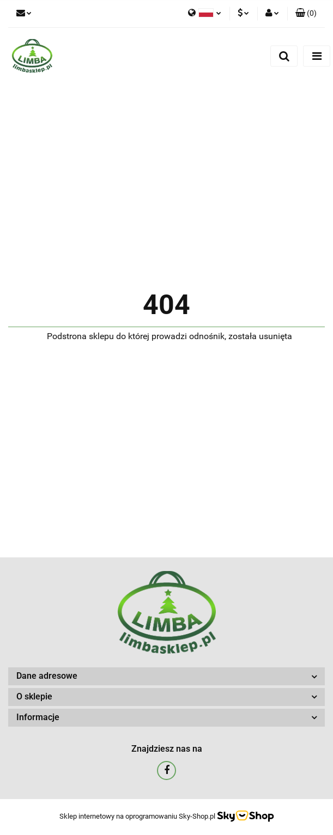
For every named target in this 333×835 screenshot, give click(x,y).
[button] (306, 13)
